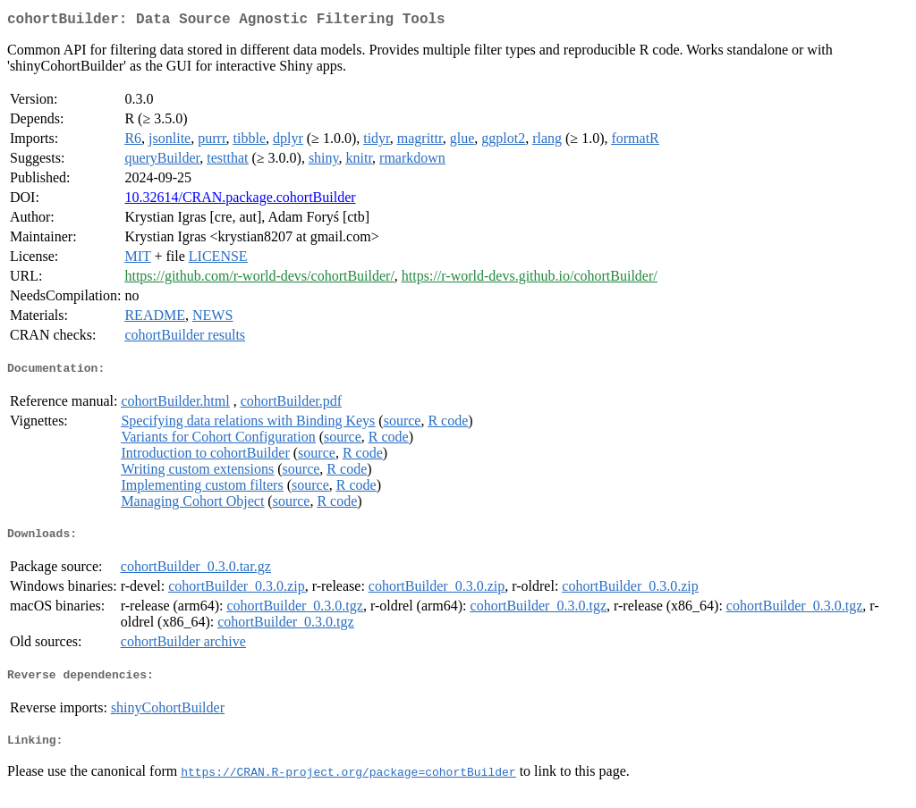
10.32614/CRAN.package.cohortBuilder (239, 200)
